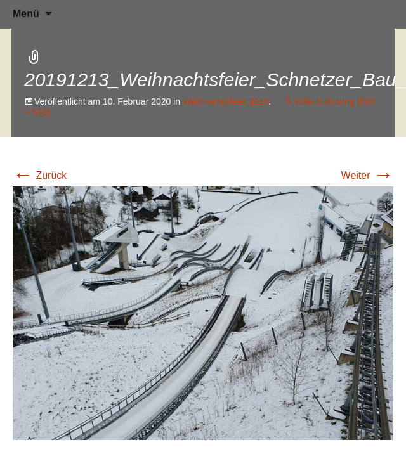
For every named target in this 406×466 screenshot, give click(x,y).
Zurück (40, 175)
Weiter (367, 175)
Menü (26, 13)
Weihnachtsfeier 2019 (225, 101)
